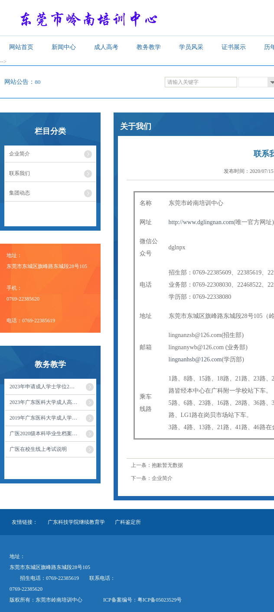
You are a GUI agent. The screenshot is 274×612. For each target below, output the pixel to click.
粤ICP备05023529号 (159, 600)
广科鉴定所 (128, 522)
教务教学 (149, 47)
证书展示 (234, 47)
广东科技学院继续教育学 (76, 522)
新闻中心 (64, 47)
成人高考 (106, 47)
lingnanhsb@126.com (195, 359)
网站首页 (21, 47)
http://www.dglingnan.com (201, 222)
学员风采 (191, 47)
